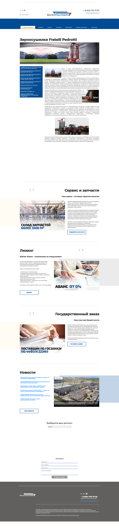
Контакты (94, 27)
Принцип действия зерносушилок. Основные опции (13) (29, 95)
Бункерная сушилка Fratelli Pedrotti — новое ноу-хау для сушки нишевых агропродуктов (35, 391)
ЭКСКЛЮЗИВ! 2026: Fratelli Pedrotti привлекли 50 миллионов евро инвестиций (35, 382)
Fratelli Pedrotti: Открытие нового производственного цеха (30, 399)
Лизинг (49, 27)
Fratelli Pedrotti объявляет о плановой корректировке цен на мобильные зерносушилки (35, 395)
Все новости (29, 411)
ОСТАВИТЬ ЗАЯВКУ (76, 344)
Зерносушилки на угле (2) (28, 85)
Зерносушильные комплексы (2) (26, 88)
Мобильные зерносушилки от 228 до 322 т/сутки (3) (30, 82)
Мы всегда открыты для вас (90, 501)
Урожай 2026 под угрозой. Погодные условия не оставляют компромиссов (34, 378)
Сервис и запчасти (81, 27)
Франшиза (69, 27)
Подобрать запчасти (77, 232)
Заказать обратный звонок (92, 13)
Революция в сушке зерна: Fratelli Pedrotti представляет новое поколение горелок (33, 386)
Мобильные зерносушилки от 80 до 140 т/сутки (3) (30, 75)
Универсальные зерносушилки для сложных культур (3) (31, 68)
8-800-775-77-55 (92, 10)
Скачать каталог (25, 14)
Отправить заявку (59, 477)
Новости (40, 27)
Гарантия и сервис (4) (27, 91)
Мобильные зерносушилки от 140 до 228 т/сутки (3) (30, 79)
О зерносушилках (28, 27)
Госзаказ (58, 27)
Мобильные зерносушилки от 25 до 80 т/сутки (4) (30, 71)
